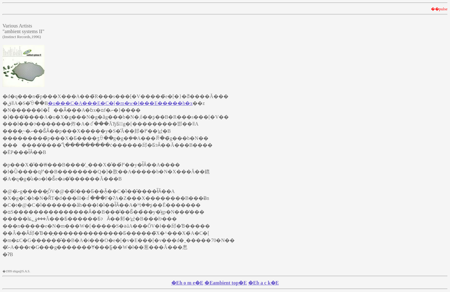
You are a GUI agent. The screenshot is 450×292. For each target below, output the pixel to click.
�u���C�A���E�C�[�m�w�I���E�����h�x (120, 103)
